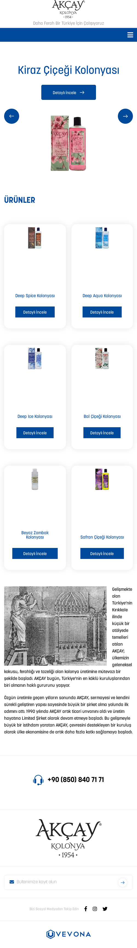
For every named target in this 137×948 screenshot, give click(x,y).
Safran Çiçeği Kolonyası (102, 537)
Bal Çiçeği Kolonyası (102, 417)
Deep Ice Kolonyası (35, 417)
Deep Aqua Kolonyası (102, 296)
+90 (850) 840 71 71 (68, 780)
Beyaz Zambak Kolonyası (35, 535)
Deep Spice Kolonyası (35, 296)
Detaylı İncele (68, 93)
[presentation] (11, 116)
